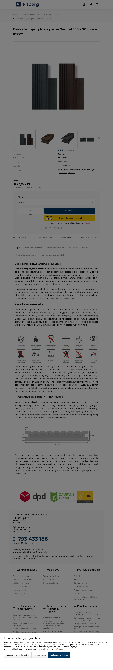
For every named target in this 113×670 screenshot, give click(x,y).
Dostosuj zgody (39, 655)
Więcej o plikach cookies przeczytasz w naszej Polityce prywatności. (33, 649)
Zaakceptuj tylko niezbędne (17, 655)
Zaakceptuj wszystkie (59, 655)
